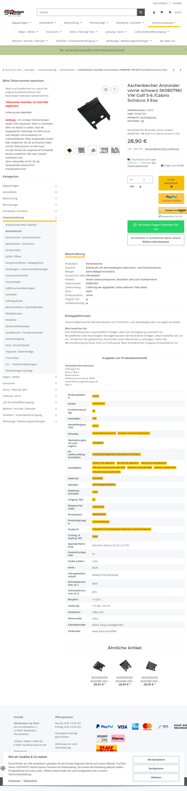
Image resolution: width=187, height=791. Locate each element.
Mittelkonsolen (13, 313)
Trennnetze (12, 358)
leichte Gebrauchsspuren (104, 433)
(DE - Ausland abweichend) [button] (141, 164)
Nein (95, 492)
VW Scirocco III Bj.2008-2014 (153, 463)
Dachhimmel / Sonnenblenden (23, 237)
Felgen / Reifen (11, 377)
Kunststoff (97, 478)
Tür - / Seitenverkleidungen (21, 364)
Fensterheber (13, 250)
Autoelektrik (9, 192)
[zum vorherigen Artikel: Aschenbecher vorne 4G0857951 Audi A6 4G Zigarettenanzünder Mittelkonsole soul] (173, 70)
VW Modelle (98, 507)
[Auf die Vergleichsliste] (106, 89)
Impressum (14, 780)
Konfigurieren (156, 768)
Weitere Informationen (155, 241)
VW (94, 418)
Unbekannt (98, 443)
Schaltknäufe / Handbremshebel (24, 332)
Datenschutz (30, 780)
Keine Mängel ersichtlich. (104, 484)
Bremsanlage (10, 204)
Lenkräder (11, 294)
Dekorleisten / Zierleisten (19, 243)
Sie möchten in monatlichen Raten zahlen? (156, 239)
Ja (94, 411)
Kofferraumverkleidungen (20, 288)
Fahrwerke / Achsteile (15, 211)
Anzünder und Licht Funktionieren (133, 433)
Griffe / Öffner (13, 256)
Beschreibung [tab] (75, 254)
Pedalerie (10, 319)
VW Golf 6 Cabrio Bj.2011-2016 (106, 472)
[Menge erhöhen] (140, 186)
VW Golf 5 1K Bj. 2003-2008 (139, 467)
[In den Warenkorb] (68, 81)
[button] (154, 12)
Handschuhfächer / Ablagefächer (24, 262)
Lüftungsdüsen (14, 300)
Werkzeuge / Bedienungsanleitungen (24, 421)
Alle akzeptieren (156, 759)
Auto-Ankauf (160, 3)
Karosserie (9, 383)
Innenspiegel (12, 281)
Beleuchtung (10, 198)
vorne (95, 396)
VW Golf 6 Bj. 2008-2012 (127, 463)
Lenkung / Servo (12, 396)
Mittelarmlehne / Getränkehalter (24, 307)
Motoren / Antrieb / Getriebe (19, 408)
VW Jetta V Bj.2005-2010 (165, 467)
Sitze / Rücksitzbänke (17, 345)
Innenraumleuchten (16, 275)
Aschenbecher (148, 117)
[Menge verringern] (131, 179)
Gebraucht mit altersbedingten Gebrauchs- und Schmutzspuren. (122, 529)
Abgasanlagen (11, 185)
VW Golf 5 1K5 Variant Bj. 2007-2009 (109, 467)
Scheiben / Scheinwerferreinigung (22, 415)
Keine (95, 426)
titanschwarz (98, 403)
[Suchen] (87, 12)
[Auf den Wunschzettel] (115, 89)
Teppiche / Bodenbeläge (19, 351)
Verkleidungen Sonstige (19, 370)
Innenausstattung (101, 521)
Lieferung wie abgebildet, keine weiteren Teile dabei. (116, 454)
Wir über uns (167, 40)
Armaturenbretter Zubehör (21, 224)
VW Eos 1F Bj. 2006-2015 (103, 463)
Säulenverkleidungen (17, 326)
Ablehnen (156, 777)
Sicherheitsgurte (15, 338)
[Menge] (144, 179)
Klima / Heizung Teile (15, 389)
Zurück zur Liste (13, 69)
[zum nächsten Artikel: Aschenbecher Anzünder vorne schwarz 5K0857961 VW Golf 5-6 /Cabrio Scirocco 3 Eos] (180, 70)
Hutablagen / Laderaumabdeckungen (26, 269)
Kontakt (177, 3)
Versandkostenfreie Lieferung (162, 148)
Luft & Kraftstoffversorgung (18, 402)
